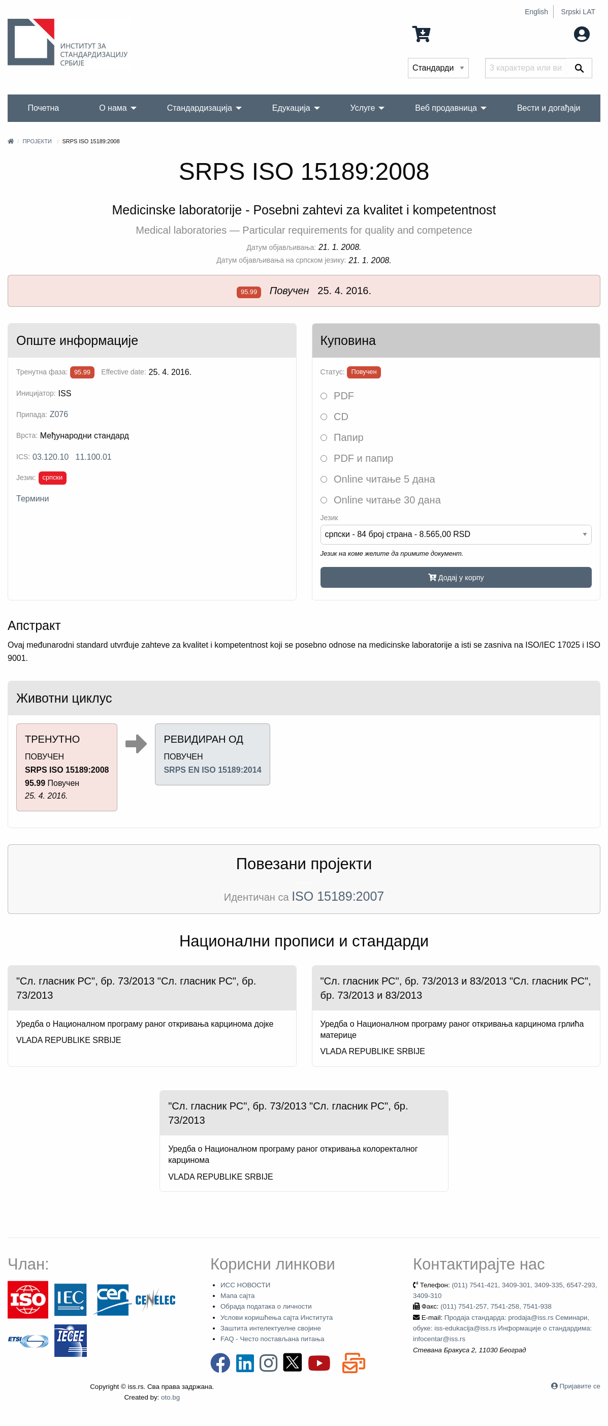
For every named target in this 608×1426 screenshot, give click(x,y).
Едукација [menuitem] (291, 108)
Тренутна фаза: (42, 372)
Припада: (31, 414)
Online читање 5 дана (378, 479)
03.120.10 (51, 457)
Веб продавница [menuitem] (446, 108)
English (536, 12)
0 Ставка (440, 33)
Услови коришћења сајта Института (276, 1317)
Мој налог (561, 33)
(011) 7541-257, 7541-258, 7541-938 (496, 1306)
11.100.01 (94, 457)
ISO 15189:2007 (338, 896)
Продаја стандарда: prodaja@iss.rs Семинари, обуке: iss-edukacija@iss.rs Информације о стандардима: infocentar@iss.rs (502, 1328)
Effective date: (123, 372)
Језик (329, 518)
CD (334, 416)
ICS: (23, 457)
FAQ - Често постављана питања (272, 1339)
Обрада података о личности (266, 1306)
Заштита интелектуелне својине (270, 1328)
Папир (342, 437)
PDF (338, 395)
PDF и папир (357, 458)
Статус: (333, 372)
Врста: (27, 435)
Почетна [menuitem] (43, 108)
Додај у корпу (456, 578)
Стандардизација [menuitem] (199, 108)
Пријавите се (580, 1386)
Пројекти (36, 141)
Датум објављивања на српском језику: (281, 260)
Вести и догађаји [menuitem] (549, 108)
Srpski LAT (578, 12)
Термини (32, 498)
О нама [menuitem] (113, 108)
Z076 (59, 414)
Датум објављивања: (281, 247)
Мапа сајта (237, 1296)
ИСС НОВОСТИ (245, 1285)
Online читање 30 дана (381, 499)
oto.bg (170, 1397)
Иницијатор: (36, 393)
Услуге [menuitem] (362, 108)
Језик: (26, 477)
